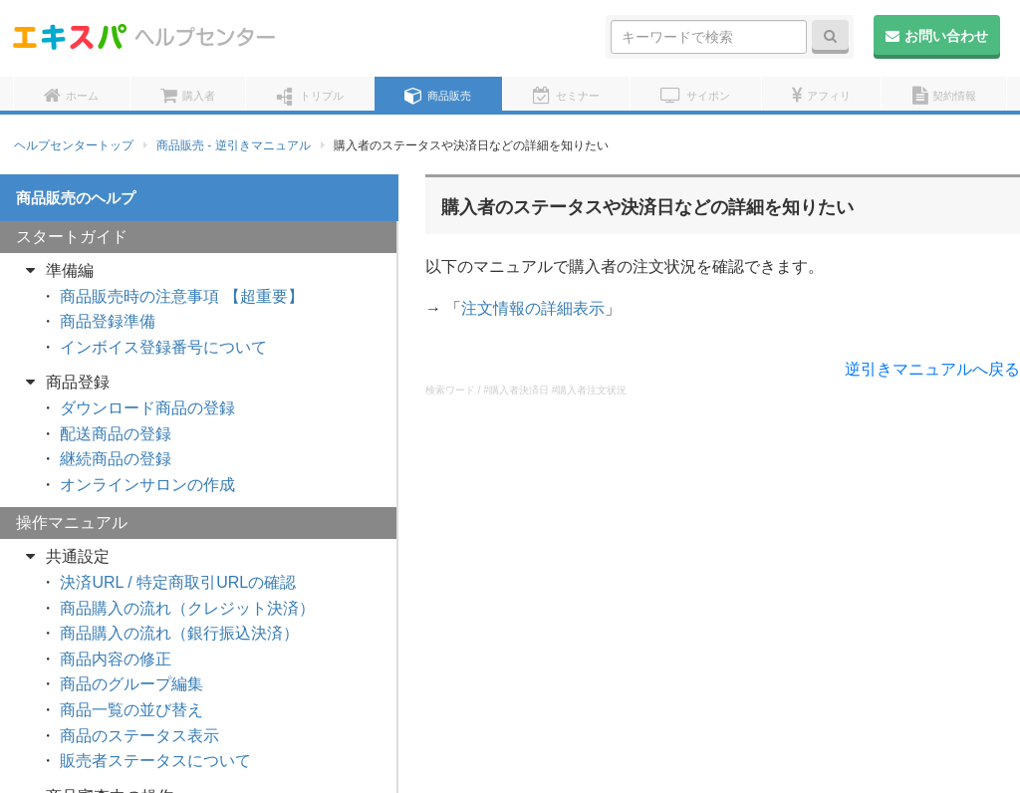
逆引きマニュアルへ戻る (932, 369)
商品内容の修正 (115, 659)
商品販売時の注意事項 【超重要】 (181, 296)
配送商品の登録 (115, 433)
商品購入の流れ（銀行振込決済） (179, 633)
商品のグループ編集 (131, 683)
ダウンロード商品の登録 (147, 407)
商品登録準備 (107, 321)
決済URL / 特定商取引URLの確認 (178, 582)
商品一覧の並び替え (131, 709)
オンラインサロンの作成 (147, 484)
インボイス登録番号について (163, 347)
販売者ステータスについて (155, 760)
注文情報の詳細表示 (533, 308)
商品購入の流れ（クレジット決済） (187, 608)
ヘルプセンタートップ (73, 145)
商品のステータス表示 (139, 735)
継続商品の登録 (115, 458)
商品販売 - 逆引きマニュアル (233, 145)
